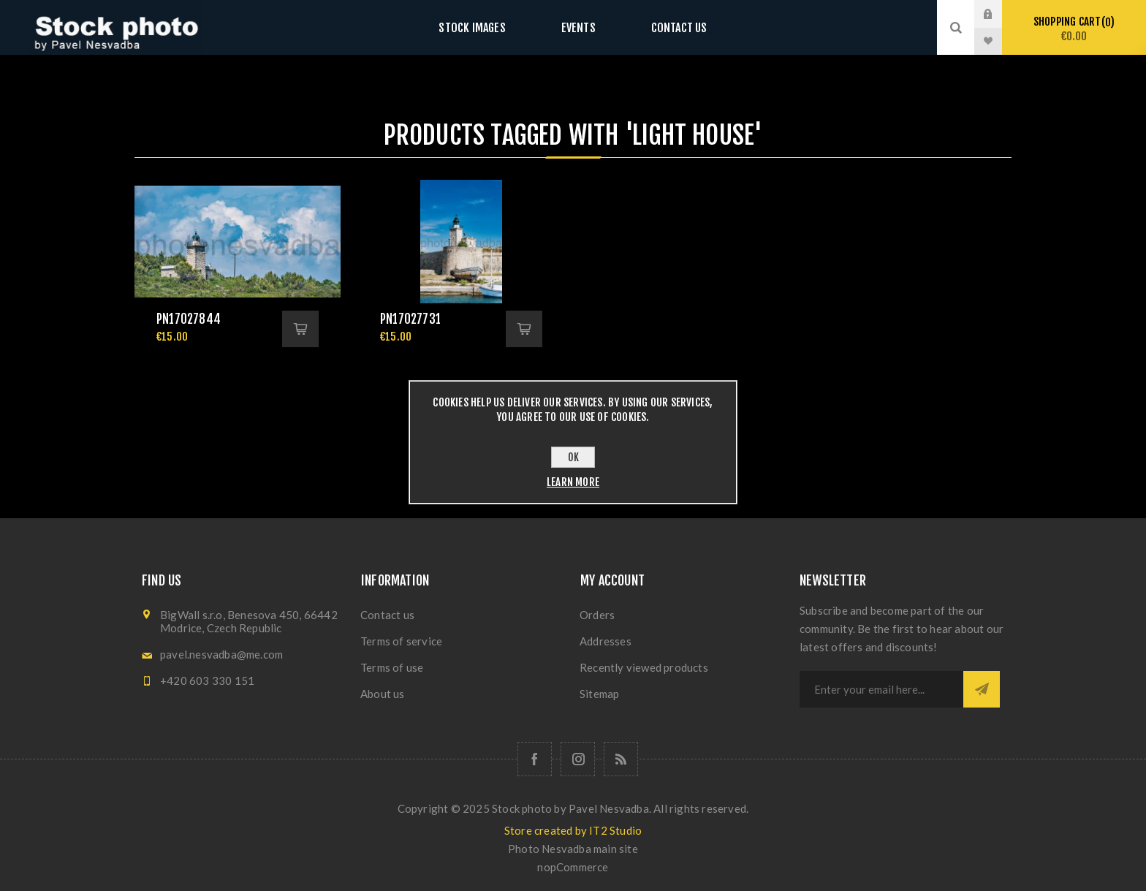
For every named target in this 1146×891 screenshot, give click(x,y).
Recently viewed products (644, 667)
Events (578, 27)
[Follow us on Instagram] (578, 759)
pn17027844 (188, 319)
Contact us (664, 27)
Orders (597, 614)
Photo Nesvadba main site (573, 848)
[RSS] (621, 759)
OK (573, 457)
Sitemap (599, 693)
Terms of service (401, 641)
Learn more (573, 482)
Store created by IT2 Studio (573, 830)
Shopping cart (1074, 29)
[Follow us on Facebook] (534, 759)
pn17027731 (410, 319)
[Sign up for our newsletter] (881, 689)
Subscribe (981, 689)
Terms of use (391, 667)
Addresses (605, 641)
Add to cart (300, 329)
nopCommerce (572, 866)
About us (382, 693)
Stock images (487, 27)
